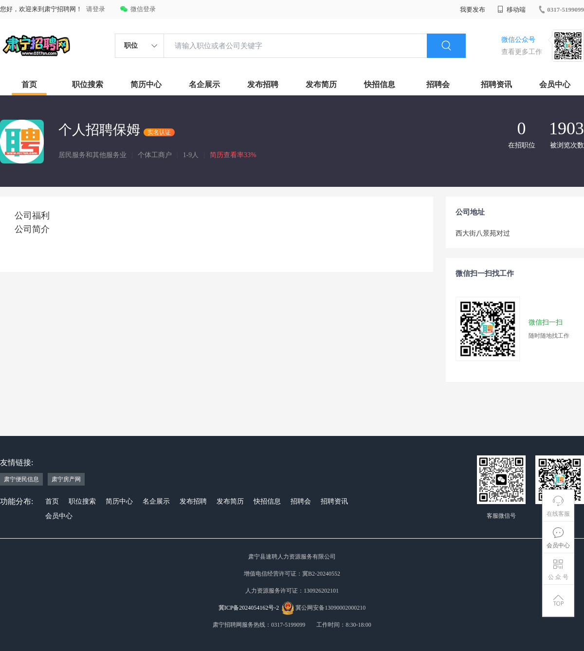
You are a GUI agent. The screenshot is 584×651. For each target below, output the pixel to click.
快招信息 (379, 84)
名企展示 (204, 84)
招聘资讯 (496, 84)
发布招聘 (262, 84)
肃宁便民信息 (21, 479)
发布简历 (321, 84)
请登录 (95, 9)
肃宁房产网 (66, 479)
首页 (29, 84)
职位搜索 (87, 84)
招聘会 (438, 84)
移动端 (511, 9)
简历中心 (146, 84)
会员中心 (554, 84)
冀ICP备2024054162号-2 (249, 607)
